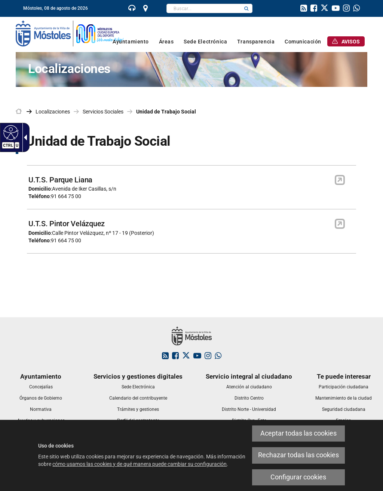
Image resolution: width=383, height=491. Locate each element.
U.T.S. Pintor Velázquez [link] (66, 223)
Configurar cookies (298, 477)
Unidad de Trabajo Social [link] (166, 112)
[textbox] (203, 8)
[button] (246, 8)
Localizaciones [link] (53, 112)
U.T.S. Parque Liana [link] (60, 179)
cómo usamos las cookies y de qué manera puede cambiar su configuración (139, 464)
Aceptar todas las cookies (298, 433)
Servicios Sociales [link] (103, 112)
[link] (132, 9)
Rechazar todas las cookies (298, 455)
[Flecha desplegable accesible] (24, 137)
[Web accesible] (9, 132)
